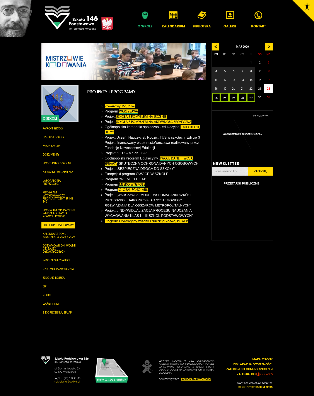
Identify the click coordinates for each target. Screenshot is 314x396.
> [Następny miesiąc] (269, 47)
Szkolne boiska (54, 278)
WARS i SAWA (128, 111)
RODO (47, 295)
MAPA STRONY (262, 359)
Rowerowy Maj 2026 (120, 106)
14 (242, 80)
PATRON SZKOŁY (53, 128)
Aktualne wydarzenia (58, 172)
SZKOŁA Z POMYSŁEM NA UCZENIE (141, 117)
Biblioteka (202, 19)
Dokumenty (51, 154)
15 (251, 80)
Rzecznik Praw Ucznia (58, 269)
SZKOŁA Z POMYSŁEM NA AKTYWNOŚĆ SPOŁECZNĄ (153, 122)
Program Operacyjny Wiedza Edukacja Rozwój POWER (59, 213)
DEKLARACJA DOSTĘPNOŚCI (253, 364)
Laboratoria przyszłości (52, 182)
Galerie (230, 19)
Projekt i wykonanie (255, 387)
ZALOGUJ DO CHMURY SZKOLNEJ (249, 369)
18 (216, 89)
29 (251, 98)
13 (233, 80)
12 (225, 80)
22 (251, 89)
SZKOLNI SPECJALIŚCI (56, 260)
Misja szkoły (52, 146)
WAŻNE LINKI (51, 304)
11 (216, 80)
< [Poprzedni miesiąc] (215, 47)
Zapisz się (260, 171)
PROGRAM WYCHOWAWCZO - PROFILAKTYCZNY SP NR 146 (58, 197)
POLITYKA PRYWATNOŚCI (196, 379)
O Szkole (145, 19)
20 (233, 89)
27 (233, 98)
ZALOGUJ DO (255, 374)
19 (225, 89)
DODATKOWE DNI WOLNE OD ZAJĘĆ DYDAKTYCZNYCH (59, 248)
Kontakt (258, 19)
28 (242, 98)
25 (216, 98)
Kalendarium (173, 19)
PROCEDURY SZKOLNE (57, 163)
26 (224, 98)
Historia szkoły (53, 137)
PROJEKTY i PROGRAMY (58, 225)
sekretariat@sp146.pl (67, 381)
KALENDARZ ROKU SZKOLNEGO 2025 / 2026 (59, 235)
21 (242, 89)
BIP (44, 286)
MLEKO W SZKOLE (132, 184)
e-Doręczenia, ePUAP (57, 312)
